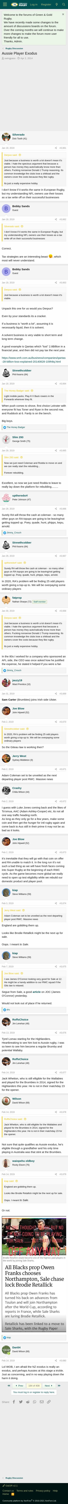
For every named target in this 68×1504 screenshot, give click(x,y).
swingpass (10, 58)
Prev (19, 1385)
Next (49, 1385)
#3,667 (62, 556)
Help (55, 1490)
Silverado (18, 134)
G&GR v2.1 (10, 1485)
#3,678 (62, 1112)
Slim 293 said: (11, 457)
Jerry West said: (12, 910)
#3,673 (62, 852)
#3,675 (62, 966)
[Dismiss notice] (62, 15)
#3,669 (62, 693)
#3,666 (62, 509)
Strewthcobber (21, 370)
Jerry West (19, 756)
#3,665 (62, 450)
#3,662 (62, 219)
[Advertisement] (34, 96)
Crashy (17, 788)
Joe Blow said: (11, 973)
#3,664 (62, 383)
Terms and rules (25, 1490)
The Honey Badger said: (17, 390)
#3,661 (62, 148)
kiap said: (9, 1181)
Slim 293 (17, 437)
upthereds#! (20, 495)
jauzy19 (17, 680)
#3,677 (62, 1072)
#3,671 (62, 769)
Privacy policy (43, 1490)
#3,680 (62, 1360)
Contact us (8, 1490)
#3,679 (62, 1174)
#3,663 (62, 282)
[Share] (56, 148)
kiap (15, 890)
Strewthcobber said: (14, 729)
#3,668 (62, 611)
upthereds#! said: (13, 562)
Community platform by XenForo (30, 1501)
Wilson (16, 1098)
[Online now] (9, 1353)
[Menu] (5, 4)
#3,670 (62, 722)
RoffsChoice (20, 1019)
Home (6, 1494)
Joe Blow (18, 708)
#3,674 (62, 903)
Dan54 (16, 1347)
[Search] (63, 4)
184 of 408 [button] (34, 1385)
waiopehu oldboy (23, 1160)
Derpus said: (10, 155)
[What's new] (56, 4)
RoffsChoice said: (13, 1119)
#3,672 (62, 801)
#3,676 (62, 1033)
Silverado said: (12, 226)
